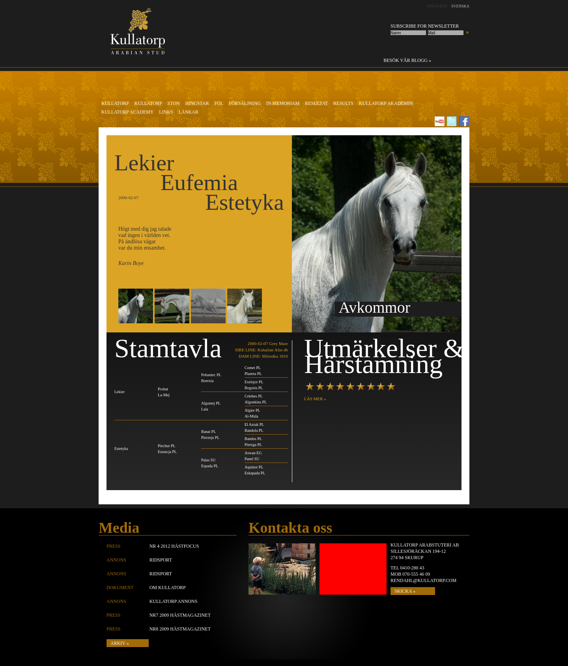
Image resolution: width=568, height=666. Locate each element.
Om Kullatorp (167, 587)
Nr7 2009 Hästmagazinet (180, 615)
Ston (174, 103)
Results (343, 103)
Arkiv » (119, 643)
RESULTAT (316, 103)
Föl (218, 103)
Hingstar (197, 103)
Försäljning (245, 103)
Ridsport (160, 560)
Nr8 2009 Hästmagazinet (180, 629)
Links (166, 112)
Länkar (188, 112)
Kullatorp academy (127, 112)
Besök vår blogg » (407, 60)
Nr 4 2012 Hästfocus (174, 546)
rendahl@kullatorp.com (423, 580)
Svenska (460, 6)
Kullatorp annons (173, 601)
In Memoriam (282, 103)
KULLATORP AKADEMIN (386, 103)
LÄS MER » (315, 398)
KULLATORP (115, 103)
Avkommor (374, 307)
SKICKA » (404, 591)
